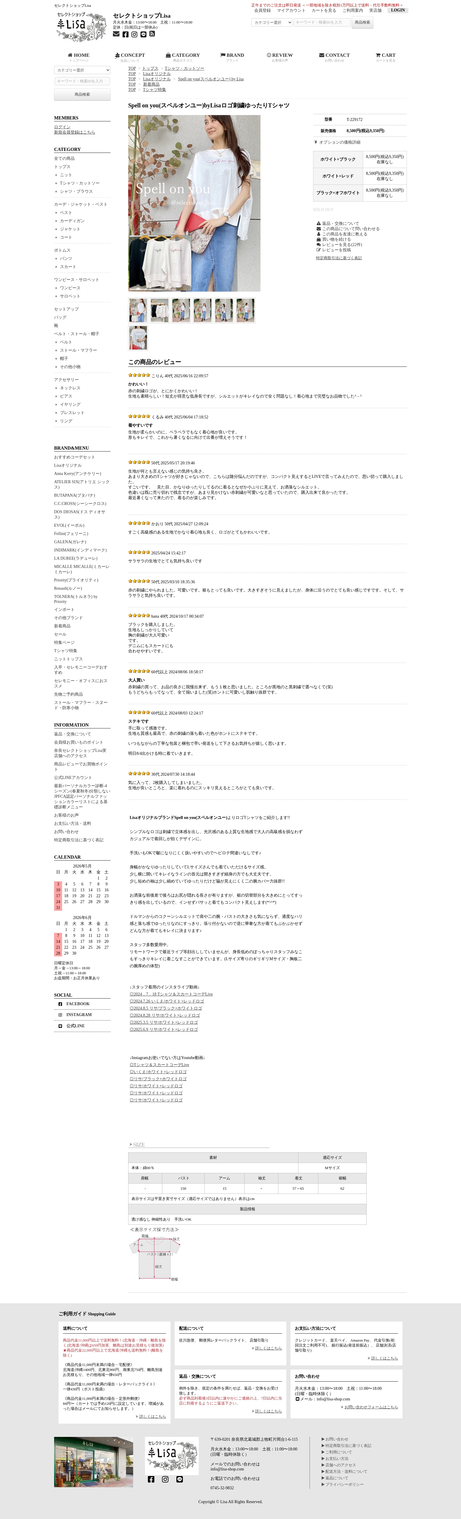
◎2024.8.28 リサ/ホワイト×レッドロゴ (165, 1015)
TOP (132, 68)
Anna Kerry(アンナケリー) (77, 473)
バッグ (60, 317)
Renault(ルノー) (68, 588)
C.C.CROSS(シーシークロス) (80, 503)
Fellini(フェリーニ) (71, 533)
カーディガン (72, 221)
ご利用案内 (353, 10)
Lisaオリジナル (157, 74)
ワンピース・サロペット (76, 279)
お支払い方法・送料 (72, 823)
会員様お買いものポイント (78, 742)
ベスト (66, 212)
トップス (150, 68)
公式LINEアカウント (73, 777)
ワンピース (70, 288)
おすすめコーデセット (74, 457)
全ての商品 (64, 158)
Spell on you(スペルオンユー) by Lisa (211, 79)
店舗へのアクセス (339, 1465)
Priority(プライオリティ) (76, 580)
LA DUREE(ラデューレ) (75, 558)
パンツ (66, 258)
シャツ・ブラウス (76, 191)
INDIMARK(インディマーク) (80, 550)
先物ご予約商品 (68, 694)
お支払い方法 (335, 1459)
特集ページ (64, 642)
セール (60, 634)
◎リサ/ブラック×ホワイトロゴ (158, 1079)
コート (66, 237)
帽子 (64, 358)
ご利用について (337, 1452)
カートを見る (324, 10)
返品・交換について (338, 223)
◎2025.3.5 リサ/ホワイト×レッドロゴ (164, 1022)
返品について (335, 1478)
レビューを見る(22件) (339, 244)
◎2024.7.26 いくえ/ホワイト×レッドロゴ (167, 1001)
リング (66, 421)
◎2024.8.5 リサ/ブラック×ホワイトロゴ (166, 1008)
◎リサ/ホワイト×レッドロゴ (156, 1086)
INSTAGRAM (75, 1015)
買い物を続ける (333, 239)
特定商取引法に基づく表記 (339, 258)
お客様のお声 (66, 815)
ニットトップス (68, 659)
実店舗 (375, 10)
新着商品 (151, 84)
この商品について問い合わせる (348, 229)
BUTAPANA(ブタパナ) (74, 495)
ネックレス (70, 388)
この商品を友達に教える (342, 234)
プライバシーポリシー (343, 1485)
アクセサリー (66, 380)
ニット (66, 175)
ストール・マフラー (78, 350)
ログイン (62, 127)
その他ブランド (68, 618)
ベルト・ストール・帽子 (76, 334)
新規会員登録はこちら (74, 132)
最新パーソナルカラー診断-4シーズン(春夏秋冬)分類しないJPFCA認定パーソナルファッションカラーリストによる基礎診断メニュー (82, 796)
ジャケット (70, 229)
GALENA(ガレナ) (70, 542)
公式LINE (72, 1026)
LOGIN (398, 10)
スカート (68, 267)
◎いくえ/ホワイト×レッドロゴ (158, 1072)
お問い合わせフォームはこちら (369, 1407)
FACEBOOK (74, 1004)
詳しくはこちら (150, 1417)
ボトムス (62, 250)
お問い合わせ (66, 832)
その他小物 (70, 367)
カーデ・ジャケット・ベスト (81, 204)
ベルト (66, 342)
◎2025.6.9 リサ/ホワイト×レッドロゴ (164, 1029)
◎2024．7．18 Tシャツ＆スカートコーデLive (171, 994)
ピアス (66, 396)
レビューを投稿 (333, 250)
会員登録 (262, 10)
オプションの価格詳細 (337, 142)
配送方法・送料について (345, 1472)
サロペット (70, 296)
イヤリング (70, 404)
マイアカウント (291, 10)
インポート (64, 609)
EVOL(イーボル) (69, 525)
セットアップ (66, 309)
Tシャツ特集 (154, 89)
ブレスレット (72, 413)
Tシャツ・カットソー (185, 68)
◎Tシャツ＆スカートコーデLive (159, 1065)
